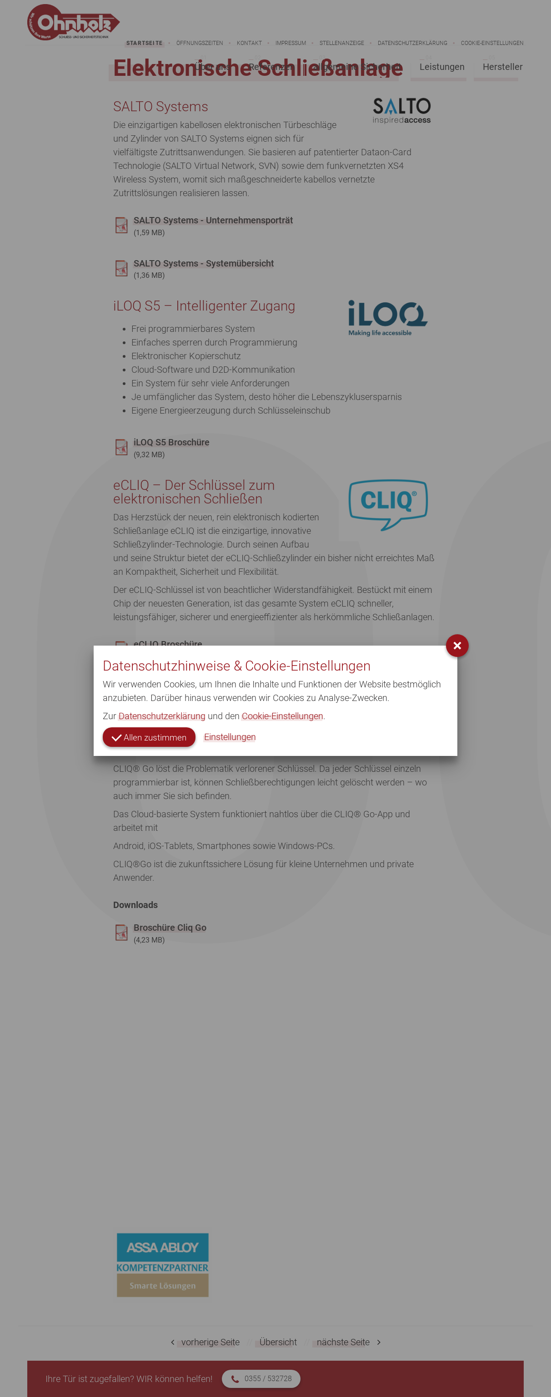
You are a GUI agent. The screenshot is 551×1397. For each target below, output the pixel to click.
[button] (457, 645)
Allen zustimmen (150, 737)
